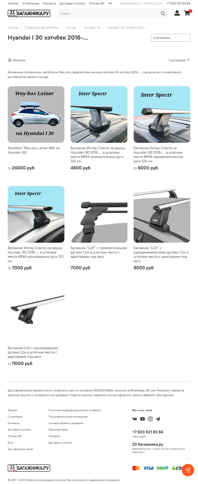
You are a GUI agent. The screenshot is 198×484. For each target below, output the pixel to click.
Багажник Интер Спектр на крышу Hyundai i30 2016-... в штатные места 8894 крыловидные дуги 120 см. (36, 254)
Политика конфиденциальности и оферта (75, 410)
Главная (13, 27)
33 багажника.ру (147, 444)
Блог (11, 442)
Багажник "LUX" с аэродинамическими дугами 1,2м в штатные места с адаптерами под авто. (161, 254)
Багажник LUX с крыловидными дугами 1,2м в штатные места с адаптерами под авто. (33, 352)
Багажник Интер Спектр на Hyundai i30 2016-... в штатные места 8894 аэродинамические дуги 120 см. (158, 154)
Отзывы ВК (96, 3)
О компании (30, 3)
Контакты (49, 3)
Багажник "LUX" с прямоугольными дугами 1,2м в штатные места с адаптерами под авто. (99, 252)
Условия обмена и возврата (66, 423)
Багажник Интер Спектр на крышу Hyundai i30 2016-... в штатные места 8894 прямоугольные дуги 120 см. (98, 154)
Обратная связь (58, 429)
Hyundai (71, 27)
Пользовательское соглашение (68, 416)
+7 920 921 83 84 (178, 3)
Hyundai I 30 (92, 27)
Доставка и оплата (72, 3)
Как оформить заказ (20, 449)
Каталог (13, 3)
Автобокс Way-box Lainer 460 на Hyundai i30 (34, 150)
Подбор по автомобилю (42, 27)
